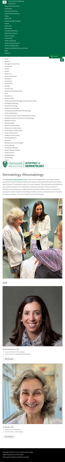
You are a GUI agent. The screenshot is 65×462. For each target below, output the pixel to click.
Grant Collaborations (11, 133)
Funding (7, 86)
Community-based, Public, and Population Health (20, 116)
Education (8, 140)
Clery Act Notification (11, 31)
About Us (7, 61)
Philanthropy (9, 158)
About (6, 59)
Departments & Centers (12, 6)
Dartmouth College (27, 452)
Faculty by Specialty (11, 76)
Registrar (7, 53)
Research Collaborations (12, 125)
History (7, 69)
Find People (8, 9)
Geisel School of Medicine (16, 1)
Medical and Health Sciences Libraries (16, 48)
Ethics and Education (11, 113)
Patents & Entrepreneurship (13, 91)
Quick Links (8, 26)
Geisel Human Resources (12, 43)
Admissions (8, 28)
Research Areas (9, 98)
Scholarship (8, 81)
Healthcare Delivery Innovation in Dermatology (19, 118)
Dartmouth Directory (11, 11)
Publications (8, 83)
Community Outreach (11, 148)
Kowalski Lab (9, 96)
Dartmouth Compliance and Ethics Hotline (16, 457)
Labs (6, 93)
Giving (6, 16)
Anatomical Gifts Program (13, 21)
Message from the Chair (12, 64)
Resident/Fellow (10, 155)
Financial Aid (8, 38)
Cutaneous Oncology (11, 106)
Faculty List (8, 74)
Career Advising (9, 145)
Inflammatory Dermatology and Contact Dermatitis (21, 101)
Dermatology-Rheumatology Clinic (16, 179)
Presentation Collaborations (14, 130)
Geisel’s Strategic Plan (12, 45)
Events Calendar (10, 36)
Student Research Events (12, 150)
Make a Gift (8, 18)
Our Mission (8, 66)
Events (7, 160)
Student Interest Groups (12, 135)
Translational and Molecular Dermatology (18, 111)
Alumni (7, 23)
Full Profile (9, 359)
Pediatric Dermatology (12, 108)
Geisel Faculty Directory (12, 13)
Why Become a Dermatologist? (14, 143)
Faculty (7, 71)
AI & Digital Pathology (11, 103)
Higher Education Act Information (13, 454)
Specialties (8, 79)
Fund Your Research (10, 138)
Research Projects (10, 120)
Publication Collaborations (13, 128)
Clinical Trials (9, 88)
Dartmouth (11, 4)
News (6, 50)
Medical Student (10, 123)
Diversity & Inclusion (11, 33)
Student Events (9, 153)
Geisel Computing (10, 41)
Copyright (6, 452)
